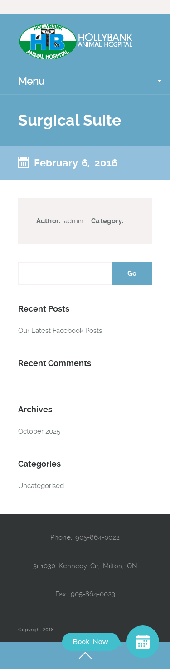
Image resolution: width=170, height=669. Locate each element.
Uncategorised (41, 486)
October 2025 (39, 431)
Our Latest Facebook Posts (60, 331)
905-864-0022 (97, 537)
